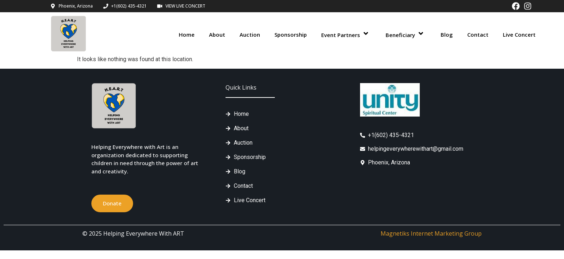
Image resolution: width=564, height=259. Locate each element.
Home (187, 34)
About (217, 34)
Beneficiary (406, 34)
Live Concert (519, 34)
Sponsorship (290, 34)
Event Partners (346, 34)
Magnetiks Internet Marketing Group (431, 233)
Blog (447, 34)
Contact (477, 34)
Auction (250, 34)
